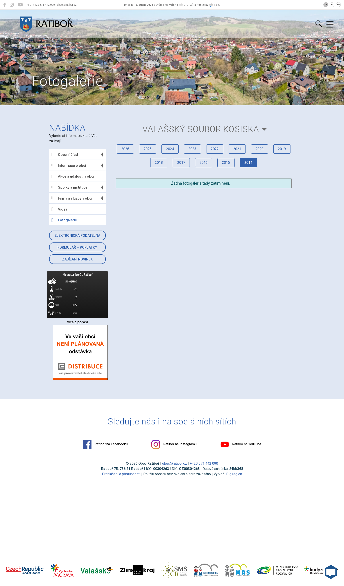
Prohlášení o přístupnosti (121, 474)
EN (332, 5)
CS (325, 5)
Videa (59, 209)
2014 (248, 162)
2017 (181, 162)
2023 (192, 149)
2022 (215, 149)
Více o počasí (77, 322)
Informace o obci (68, 165)
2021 (237, 149)
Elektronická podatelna (77, 235)
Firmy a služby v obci (71, 198)
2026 (125, 149)
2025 (148, 149)
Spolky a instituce (69, 187)
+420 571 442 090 (204, 463)
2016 (204, 162)
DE (338, 5)
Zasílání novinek (77, 259)
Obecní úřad (64, 154)
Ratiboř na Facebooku (105, 444)
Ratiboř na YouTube (240, 444)
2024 (170, 149)
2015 (226, 162)
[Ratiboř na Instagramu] (12, 4)
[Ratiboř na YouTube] (20, 4)
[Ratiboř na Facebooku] (4, 4)
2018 (159, 162)
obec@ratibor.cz (174, 463)
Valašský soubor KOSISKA (200, 129)
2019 (282, 149)
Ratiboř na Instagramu (174, 444)
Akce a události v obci (72, 176)
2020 (259, 149)
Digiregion (234, 474)
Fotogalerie (64, 220)
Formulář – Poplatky (77, 247)
